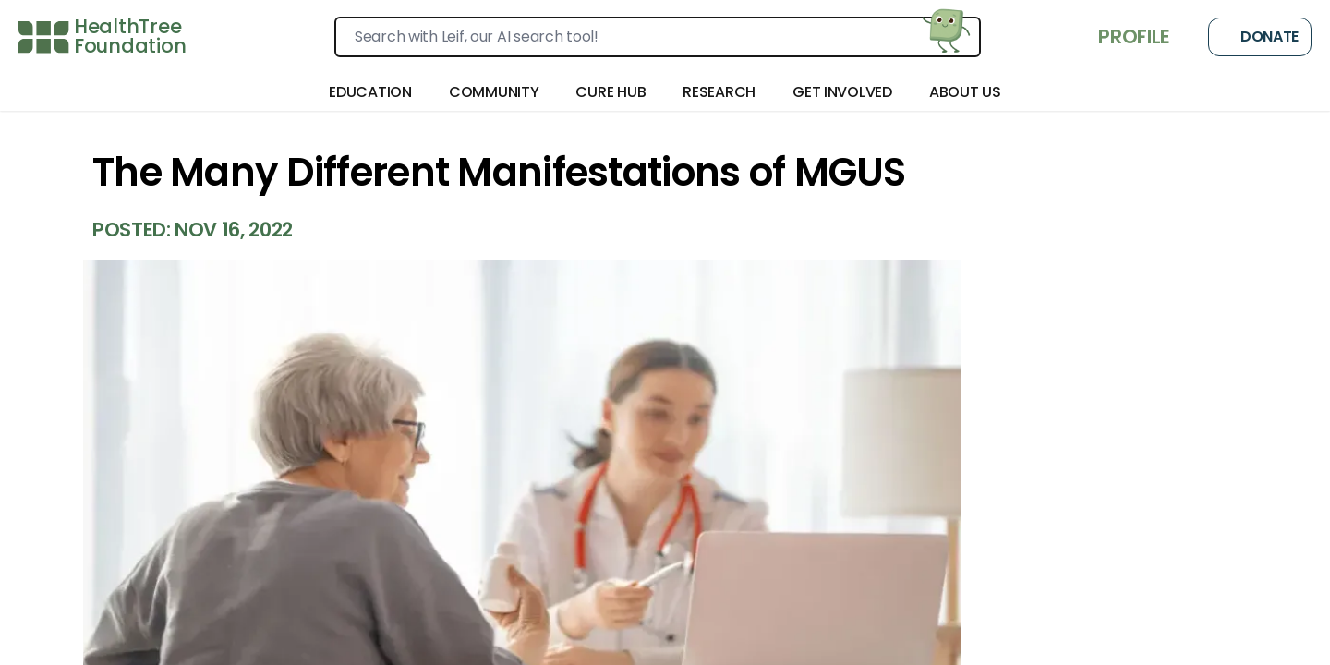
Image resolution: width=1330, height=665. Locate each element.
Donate (1260, 37)
